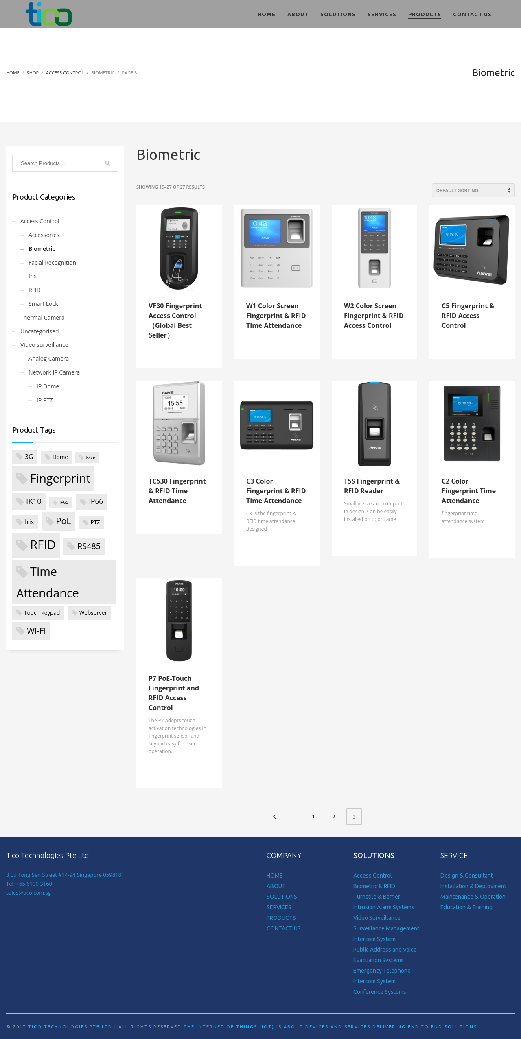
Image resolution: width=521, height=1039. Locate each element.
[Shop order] (473, 190)
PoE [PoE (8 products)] (64, 521)
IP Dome (48, 386)
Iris (32, 276)
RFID (34, 290)
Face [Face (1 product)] (90, 457)
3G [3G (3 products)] (29, 456)
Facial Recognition (52, 262)
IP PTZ (45, 400)
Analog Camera (48, 358)
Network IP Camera (54, 372)
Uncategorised (39, 331)
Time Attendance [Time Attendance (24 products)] (47, 582)
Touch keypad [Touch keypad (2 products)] (42, 612)
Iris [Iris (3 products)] (29, 521)
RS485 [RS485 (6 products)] (89, 545)
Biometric (41, 249)
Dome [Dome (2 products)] (60, 457)
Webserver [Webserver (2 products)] (93, 612)
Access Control (39, 221)
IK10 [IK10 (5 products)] (34, 501)
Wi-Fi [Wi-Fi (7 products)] (36, 630)
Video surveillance (44, 345)
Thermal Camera (42, 317)
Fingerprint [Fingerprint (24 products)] (60, 478)
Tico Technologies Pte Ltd (70, 1026)
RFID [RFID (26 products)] (43, 544)
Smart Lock (43, 303)
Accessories (43, 235)
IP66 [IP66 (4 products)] (96, 501)
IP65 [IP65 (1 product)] (63, 502)
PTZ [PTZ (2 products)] (96, 522)
